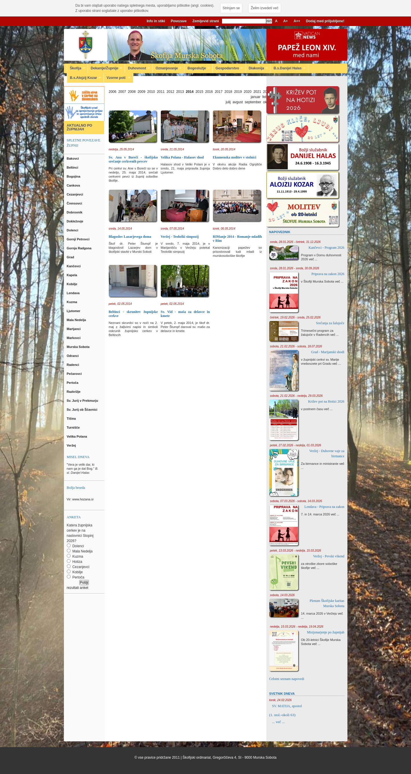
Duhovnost (137, 68)
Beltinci (73, 167)
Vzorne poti (117, 78)
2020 (248, 92)
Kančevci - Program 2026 (326, 248)
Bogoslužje (197, 68)
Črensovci (75, 203)
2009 (141, 92)
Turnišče (74, 427)
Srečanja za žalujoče (330, 323)
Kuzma (72, 302)
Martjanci (74, 329)
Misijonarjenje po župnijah (325, 632)
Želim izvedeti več (264, 8)
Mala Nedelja (77, 320)
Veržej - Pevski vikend (328, 556)
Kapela (72, 275)
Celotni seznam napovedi (286, 679)
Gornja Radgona (80, 248)
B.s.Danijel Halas (288, 68)
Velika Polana (77, 436)
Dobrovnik (75, 212)
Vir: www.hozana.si (80, 499)
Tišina (72, 418)
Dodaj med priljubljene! (325, 21)
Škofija (76, 68)
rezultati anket (78, 588)
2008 (132, 92)
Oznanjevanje (167, 68)
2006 (113, 92)
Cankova (74, 185)
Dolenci (73, 230)
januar (255, 97)
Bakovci (73, 158)
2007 (122, 92)
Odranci (73, 355)
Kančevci (74, 266)
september (253, 102)
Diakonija (257, 68)
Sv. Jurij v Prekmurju (83, 400)
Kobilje (72, 284)
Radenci (74, 364)
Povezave (179, 21)
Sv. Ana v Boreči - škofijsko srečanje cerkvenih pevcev (133, 159)
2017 (219, 92)
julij (228, 102)
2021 (257, 92)
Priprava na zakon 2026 (328, 274)
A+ (285, 21)
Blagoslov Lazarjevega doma (130, 237)
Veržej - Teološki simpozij (180, 237)
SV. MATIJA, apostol (287, 706)
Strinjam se (231, 8)
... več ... (278, 722)
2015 (199, 92)
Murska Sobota (79, 347)
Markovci (74, 338)
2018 (228, 92)
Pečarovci (75, 373)
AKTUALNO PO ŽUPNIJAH (79, 127)
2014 (190, 92)
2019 (238, 92)
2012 (170, 92)
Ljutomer (74, 311)
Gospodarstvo (228, 68)
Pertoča (73, 382)
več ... (313, 259)
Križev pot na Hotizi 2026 (326, 401)
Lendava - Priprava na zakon (324, 507)
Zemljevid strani (205, 21)
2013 (180, 92)
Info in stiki (156, 21)
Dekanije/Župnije (105, 68)
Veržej (72, 445)
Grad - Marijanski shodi (327, 352)
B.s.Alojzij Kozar (84, 78)
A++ (297, 21)
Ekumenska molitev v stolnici (234, 157)
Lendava (74, 293)
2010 (151, 92)
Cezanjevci (75, 194)
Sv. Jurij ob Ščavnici (82, 409)
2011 (161, 92)
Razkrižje (74, 391)
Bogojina (74, 176)
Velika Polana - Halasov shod (182, 157)
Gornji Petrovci (79, 239)
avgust (238, 102)
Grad (71, 257)
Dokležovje (75, 221)
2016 (209, 92)
